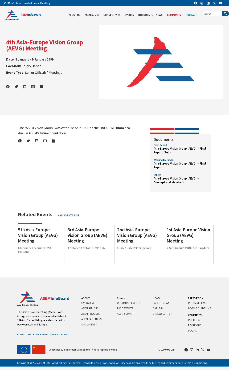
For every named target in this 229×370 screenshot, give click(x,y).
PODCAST (192, 15)
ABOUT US (75, 15)
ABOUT (85, 298)
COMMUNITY (175, 15)
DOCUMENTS (145, 15)
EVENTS (130, 15)
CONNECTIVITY (112, 15)
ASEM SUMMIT (93, 15)
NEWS (160, 15)
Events (121, 298)
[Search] (225, 13)
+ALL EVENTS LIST (68, 215)
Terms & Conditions (195, 363)
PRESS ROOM (195, 298)
